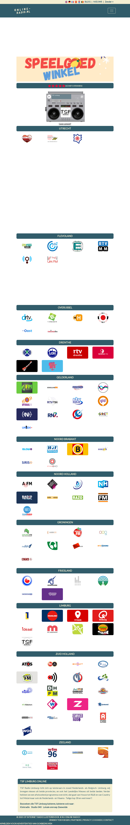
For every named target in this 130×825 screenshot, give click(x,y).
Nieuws (97, 1)
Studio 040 (36, 807)
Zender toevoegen (59, 820)
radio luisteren (46, 817)
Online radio (72, 817)
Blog (88, 1)
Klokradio (25, 807)
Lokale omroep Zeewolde (55, 807)
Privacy (87, 820)
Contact (109, 820)
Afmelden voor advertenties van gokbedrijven (26, 823)
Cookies (97, 820)
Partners (76, 820)
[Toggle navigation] (112, 11)
